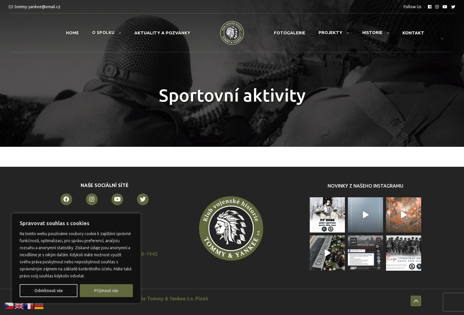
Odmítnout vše (48, 290)
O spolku (103, 32)
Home (72, 32)
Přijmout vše (106, 290)
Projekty (330, 32)
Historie (372, 32)
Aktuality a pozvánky (162, 32)
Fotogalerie (289, 32)
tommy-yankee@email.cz (37, 6)
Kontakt (413, 32)
